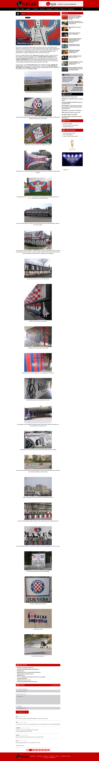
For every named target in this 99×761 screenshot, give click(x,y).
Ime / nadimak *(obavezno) (38, 690)
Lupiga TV (28, 9)
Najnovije (65, 13)
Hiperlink (35, 9)
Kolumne (42, 9)
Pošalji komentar (22, 712)
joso (17, 740)
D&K (23, 9)
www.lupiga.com (52, 757)
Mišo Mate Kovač (29, 196)
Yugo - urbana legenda (68, 134)
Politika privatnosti (66, 756)
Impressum (33, 756)
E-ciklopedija (68, 130)
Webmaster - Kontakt (42, 756)
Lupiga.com (66, 169)
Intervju (56, 9)
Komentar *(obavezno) (38, 699)
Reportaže (49, 9)
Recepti (66, 121)
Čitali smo (63, 9)
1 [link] (30, 750)
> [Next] (48, 750)
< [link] (27, 750)
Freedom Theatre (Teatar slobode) (70, 136)
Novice (17, 9)
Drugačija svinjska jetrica (68, 126)
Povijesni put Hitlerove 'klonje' (69, 133)
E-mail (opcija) (38, 707)
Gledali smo (71, 9)
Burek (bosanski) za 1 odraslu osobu (71, 125)
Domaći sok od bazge (67, 123)
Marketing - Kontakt (54, 756)
